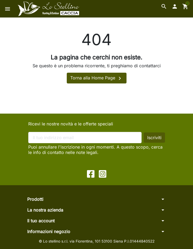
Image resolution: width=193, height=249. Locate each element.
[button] (164, 6)
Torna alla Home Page (96, 78)
